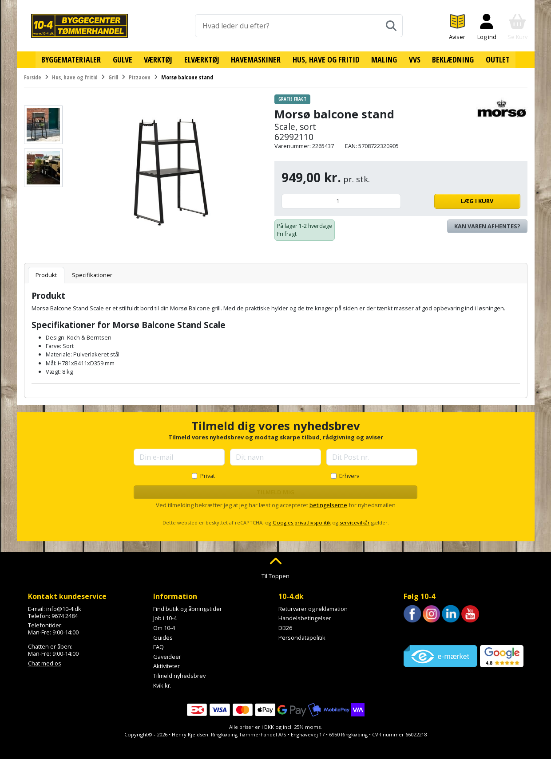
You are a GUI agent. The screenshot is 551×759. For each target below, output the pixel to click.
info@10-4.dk (63, 608)
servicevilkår (355, 522)
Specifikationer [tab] (92, 274)
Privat (207, 475)
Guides (163, 637)
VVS (413, 59)
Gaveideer (167, 656)
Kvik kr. (162, 685)
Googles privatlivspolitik (302, 522)
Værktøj (159, 59)
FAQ (158, 646)
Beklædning (451, 59)
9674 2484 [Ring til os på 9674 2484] (65, 615)
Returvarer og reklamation (313, 608)
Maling (383, 59)
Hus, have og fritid (325, 59)
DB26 (285, 627)
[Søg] (391, 26)
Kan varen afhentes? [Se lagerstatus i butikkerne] (487, 225)
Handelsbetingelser (304, 618)
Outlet (496, 59)
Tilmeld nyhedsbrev (179, 675)
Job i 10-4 (165, 618)
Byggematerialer (73, 59)
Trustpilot (416, 633)
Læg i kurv (463, 200)
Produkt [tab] (46, 274)
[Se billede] (43, 124)
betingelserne (328, 505)
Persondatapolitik (301, 637)
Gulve (124, 59)
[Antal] (341, 200)
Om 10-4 (164, 627)
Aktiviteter (166, 665)
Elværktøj (202, 59)
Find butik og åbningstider (187, 608)
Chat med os (44, 662)
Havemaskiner (256, 59)
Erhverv (349, 475)
